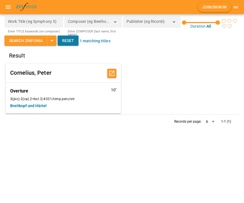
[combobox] (89, 23)
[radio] (223, 21)
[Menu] (8, 7)
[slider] (201, 23)
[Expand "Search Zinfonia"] (51, 41)
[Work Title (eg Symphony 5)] (34, 22)
